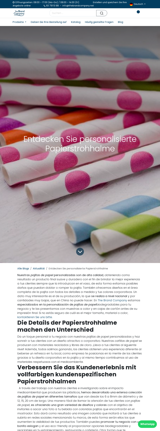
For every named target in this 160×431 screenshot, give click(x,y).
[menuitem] (20, 22)
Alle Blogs (23, 268)
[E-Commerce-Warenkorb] (127, 13)
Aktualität (39, 268)
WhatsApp (147, 424)
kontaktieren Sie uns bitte (34, 317)
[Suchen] (101, 13)
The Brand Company (112, 300)
